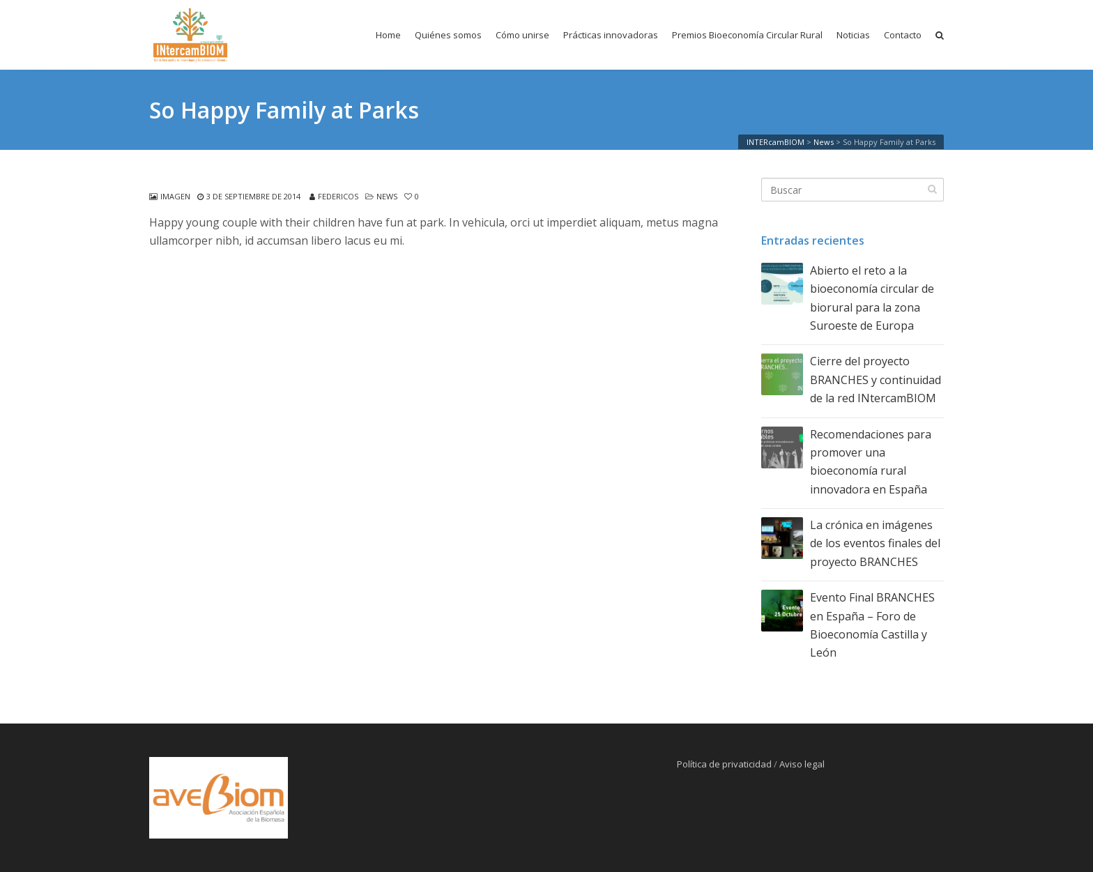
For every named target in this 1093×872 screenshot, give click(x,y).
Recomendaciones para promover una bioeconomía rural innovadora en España (870, 462)
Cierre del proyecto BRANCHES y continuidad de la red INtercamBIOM (875, 379)
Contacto (903, 35)
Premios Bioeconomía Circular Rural (747, 35)
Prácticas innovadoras (610, 35)
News (386, 196)
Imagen (175, 196)
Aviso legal (802, 764)
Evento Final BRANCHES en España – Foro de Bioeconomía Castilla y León (872, 625)
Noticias (853, 35)
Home (388, 35)
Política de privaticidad (724, 764)
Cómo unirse (522, 35)
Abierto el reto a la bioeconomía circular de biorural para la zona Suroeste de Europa (872, 298)
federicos (338, 196)
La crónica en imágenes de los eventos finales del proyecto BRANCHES (875, 543)
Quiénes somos (448, 35)
